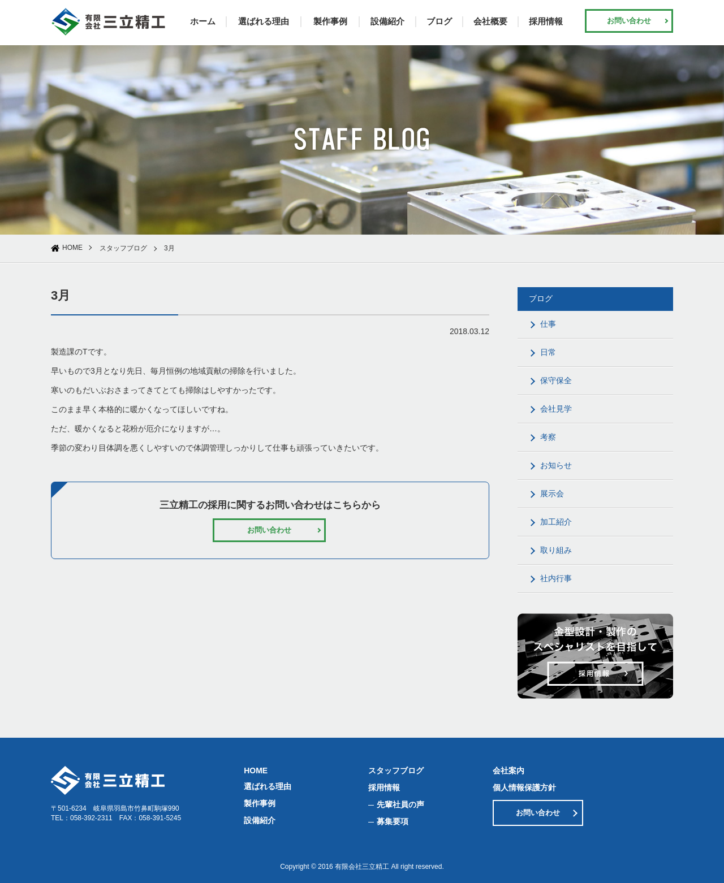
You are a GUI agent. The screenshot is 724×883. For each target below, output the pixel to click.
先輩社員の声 (400, 804)
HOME (72, 248)
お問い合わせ (629, 20)
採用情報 (546, 21)
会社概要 (490, 21)
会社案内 (508, 770)
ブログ (439, 21)
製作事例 (330, 21)
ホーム (203, 21)
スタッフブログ (123, 248)
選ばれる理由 (263, 21)
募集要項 (392, 821)
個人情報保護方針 (524, 787)
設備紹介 (387, 21)
